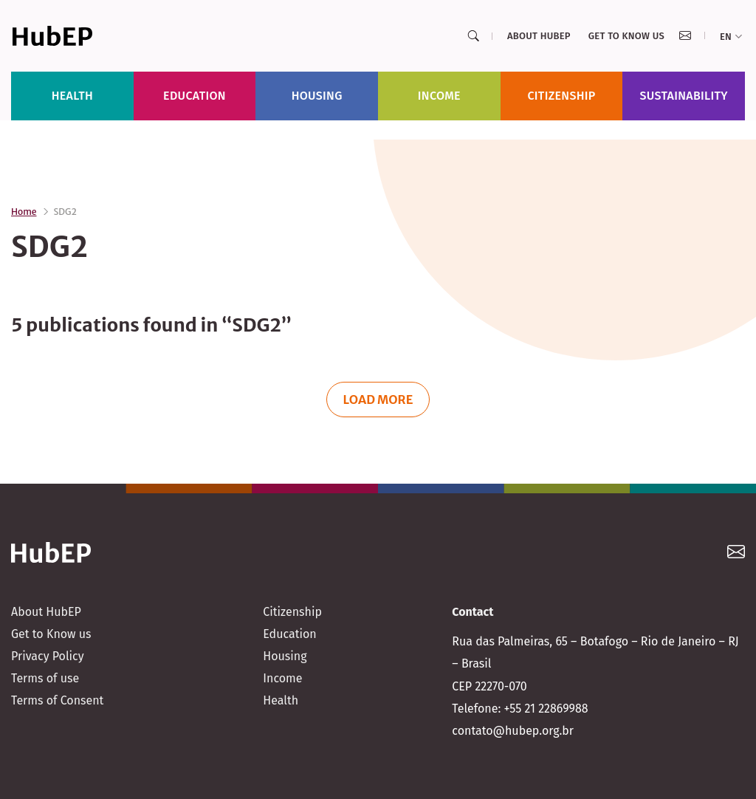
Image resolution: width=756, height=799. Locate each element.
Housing (317, 96)
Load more (378, 399)
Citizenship (561, 96)
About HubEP (539, 35)
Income (439, 96)
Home (24, 211)
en (731, 37)
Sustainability (684, 96)
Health (72, 96)
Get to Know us (626, 35)
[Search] (473, 36)
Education (194, 96)
